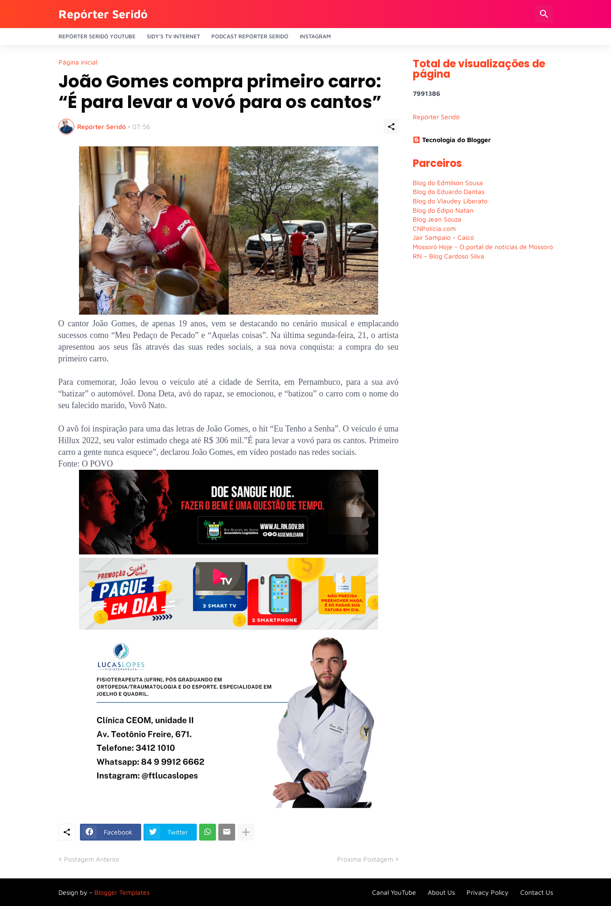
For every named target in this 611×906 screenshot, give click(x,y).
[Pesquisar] (544, 14)
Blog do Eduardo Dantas (448, 191)
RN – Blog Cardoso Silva (448, 256)
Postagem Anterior (92, 859)
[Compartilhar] (391, 126)
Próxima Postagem (365, 859)
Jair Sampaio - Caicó (443, 237)
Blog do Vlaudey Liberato (450, 201)
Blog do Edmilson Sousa (448, 183)
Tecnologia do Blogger (452, 140)
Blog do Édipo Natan (443, 210)
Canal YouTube (394, 892)
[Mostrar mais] (245, 832)
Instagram (315, 36)
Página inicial (77, 62)
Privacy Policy (488, 892)
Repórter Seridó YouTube (97, 36)
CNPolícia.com (434, 228)
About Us (441, 892)
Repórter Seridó (103, 14)
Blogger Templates (122, 892)
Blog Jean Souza (437, 219)
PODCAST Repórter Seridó (249, 36)
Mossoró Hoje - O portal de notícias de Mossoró (483, 247)
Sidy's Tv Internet (173, 36)
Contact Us (536, 892)
